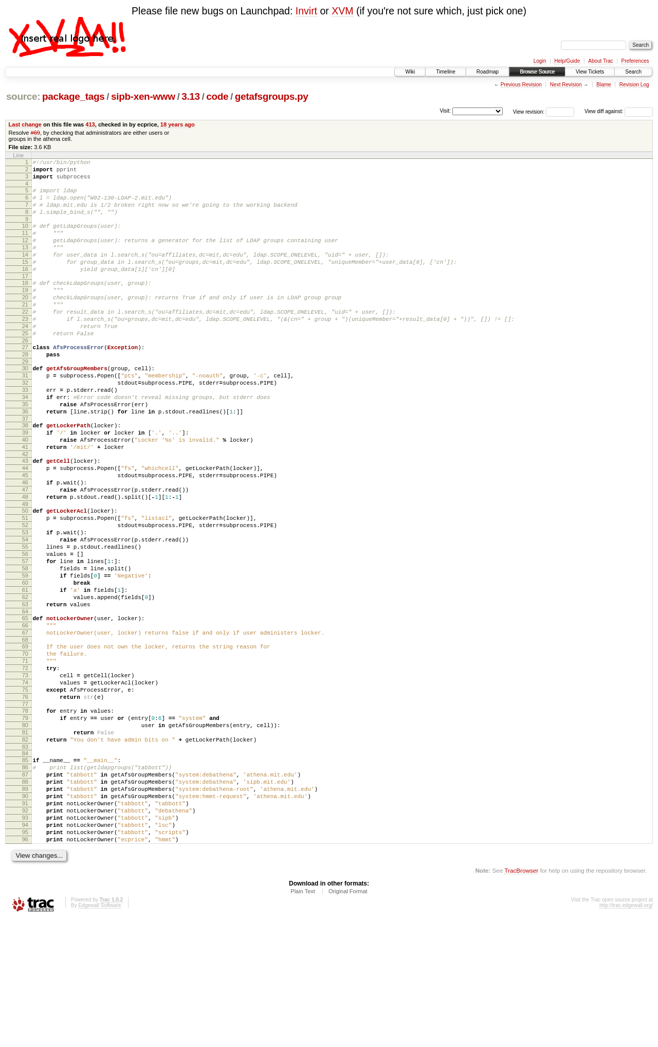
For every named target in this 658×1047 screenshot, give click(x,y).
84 (25, 863)
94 (25, 948)
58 (25, 644)
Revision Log (634, 84)
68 (25, 729)
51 (25, 583)
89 (25, 904)
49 (25, 567)
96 (25, 966)
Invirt (306, 10)
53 (25, 600)
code (217, 96)
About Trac (600, 61)
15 (25, 280)
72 (25, 762)
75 (25, 788)
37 (25, 466)
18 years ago (177, 124)
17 (25, 298)
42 (25, 508)
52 (25, 591)
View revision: (529, 111)
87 (25, 887)
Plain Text (302, 1019)
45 (25, 532)
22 (25, 339)
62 (25, 679)
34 (25, 440)
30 (25, 405)
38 (25, 473)
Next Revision (566, 84)
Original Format (348, 1019)
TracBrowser (521, 998)
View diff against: (618, 111)
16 (25, 289)
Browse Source (537, 72)
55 (25, 618)
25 (25, 366)
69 (25, 736)
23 (25, 348)
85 (25, 870)
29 (25, 398)
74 (25, 780)
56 (25, 626)
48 (25, 558)
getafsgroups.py (271, 96)
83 (25, 856)
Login (540, 61)
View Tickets (590, 72)
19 (25, 313)
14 (25, 271)
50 (25, 574)
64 (25, 696)
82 (25, 847)
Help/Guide (567, 61)
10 (25, 236)
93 (25, 939)
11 (25, 245)
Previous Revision (521, 84)
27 (25, 381)
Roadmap (488, 72)
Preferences (635, 61)
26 (25, 374)
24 (25, 357)
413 (90, 124)
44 (25, 523)
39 (25, 482)
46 (25, 541)
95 (25, 957)
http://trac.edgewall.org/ (626, 1033)
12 (25, 254)
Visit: (445, 111)
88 (25, 896)
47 (25, 550)
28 (25, 390)
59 (25, 652)
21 (25, 331)
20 (25, 322)
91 (25, 922)
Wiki (410, 72)
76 (25, 797)
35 (25, 449)
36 (25, 458)
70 (25, 745)
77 (25, 806)
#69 (35, 133)
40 (25, 491)
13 (25, 263)
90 (25, 913)
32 (25, 423)
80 (25, 830)
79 (25, 821)
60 (25, 661)
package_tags (73, 96)
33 (25, 431)
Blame (603, 84)
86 (25, 878)
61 (25, 670)
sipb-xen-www (143, 96)
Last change (25, 124)
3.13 (190, 96)
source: (23, 96)
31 (25, 414)
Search (633, 72)
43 (25, 515)
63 (25, 687)
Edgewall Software (99, 1033)
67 (25, 720)
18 (25, 304)
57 (25, 635)
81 (25, 839)
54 (25, 609)
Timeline (445, 72)
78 (25, 812)
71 (25, 753)
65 (25, 703)
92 (25, 931)
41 (25, 499)
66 (25, 712)
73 (25, 771)
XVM (342, 10)
